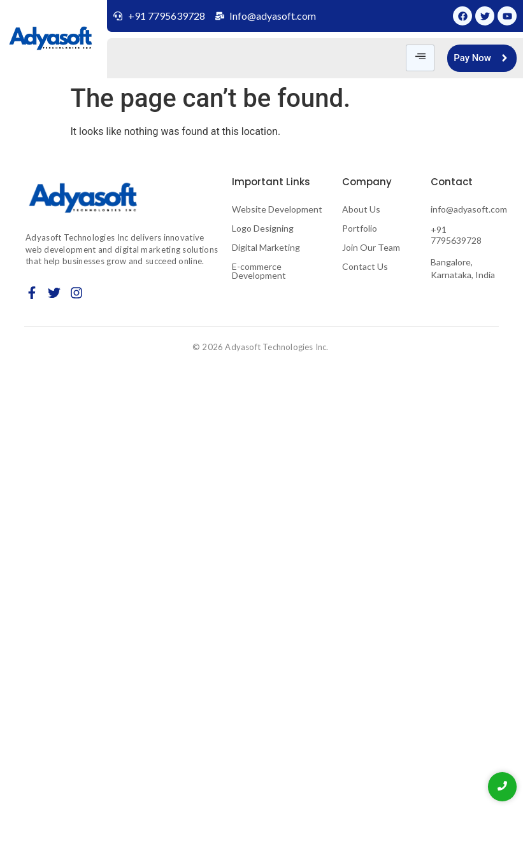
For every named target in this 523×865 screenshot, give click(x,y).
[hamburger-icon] (420, 58)
